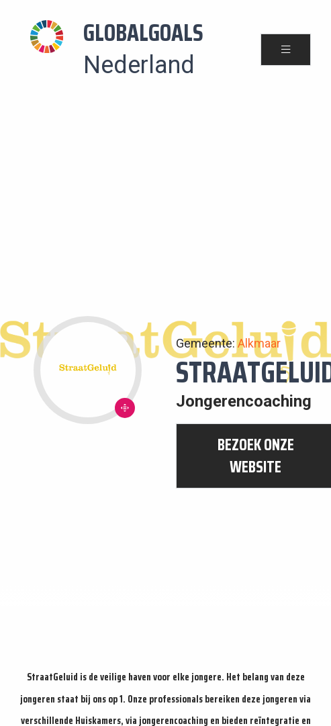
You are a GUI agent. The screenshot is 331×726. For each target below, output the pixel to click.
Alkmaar (259, 343)
